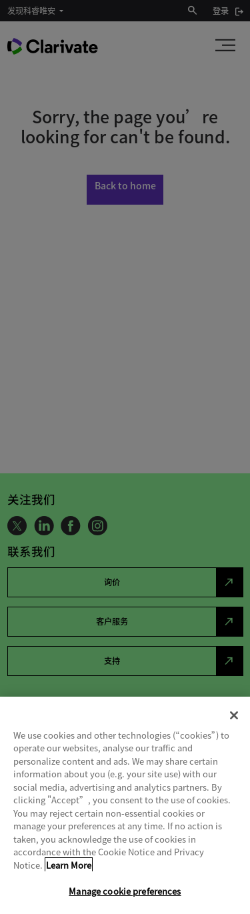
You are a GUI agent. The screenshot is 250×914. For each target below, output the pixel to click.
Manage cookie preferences (125, 891)
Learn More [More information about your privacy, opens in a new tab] (68, 865)
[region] (125, 805)
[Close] (234, 715)
